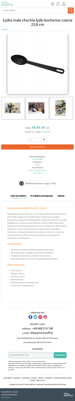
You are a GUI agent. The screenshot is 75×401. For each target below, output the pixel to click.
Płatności (41, 378)
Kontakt (32, 380)
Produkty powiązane (42, 196)
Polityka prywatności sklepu (63, 378)
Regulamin (17, 378)
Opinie (60, 196)
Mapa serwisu (40, 380)
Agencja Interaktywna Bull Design (55, 384)
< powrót (4, 29)
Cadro (37, 165)
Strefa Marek (26, 378)
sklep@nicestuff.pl (41, 333)
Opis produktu (18, 196)
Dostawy (34, 378)
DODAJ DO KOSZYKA (37, 147)
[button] (30, 317)
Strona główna (8, 378)
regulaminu (6, 397)
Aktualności (49, 378)
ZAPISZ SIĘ (60, 355)
